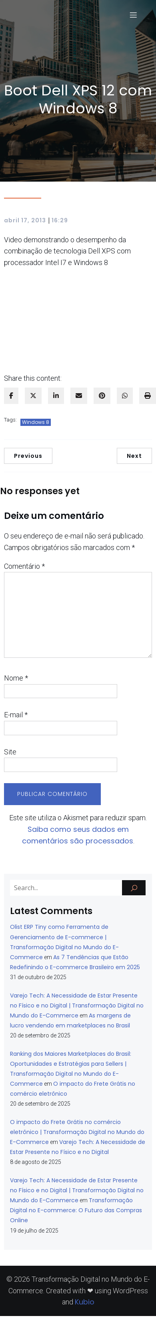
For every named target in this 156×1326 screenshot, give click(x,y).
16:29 (60, 220)
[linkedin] (56, 396)
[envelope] (78, 396)
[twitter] (33, 396)
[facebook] (11, 396)
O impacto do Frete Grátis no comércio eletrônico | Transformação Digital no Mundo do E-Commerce (77, 1132)
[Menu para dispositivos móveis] (133, 15)
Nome (16, 678)
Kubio (84, 1302)
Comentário (24, 566)
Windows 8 (35, 422)
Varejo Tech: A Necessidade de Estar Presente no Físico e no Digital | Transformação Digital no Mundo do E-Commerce (77, 1005)
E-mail (16, 714)
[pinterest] (102, 396)
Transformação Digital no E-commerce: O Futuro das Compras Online (76, 1210)
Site (10, 752)
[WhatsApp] (125, 396)
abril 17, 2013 (25, 220)
